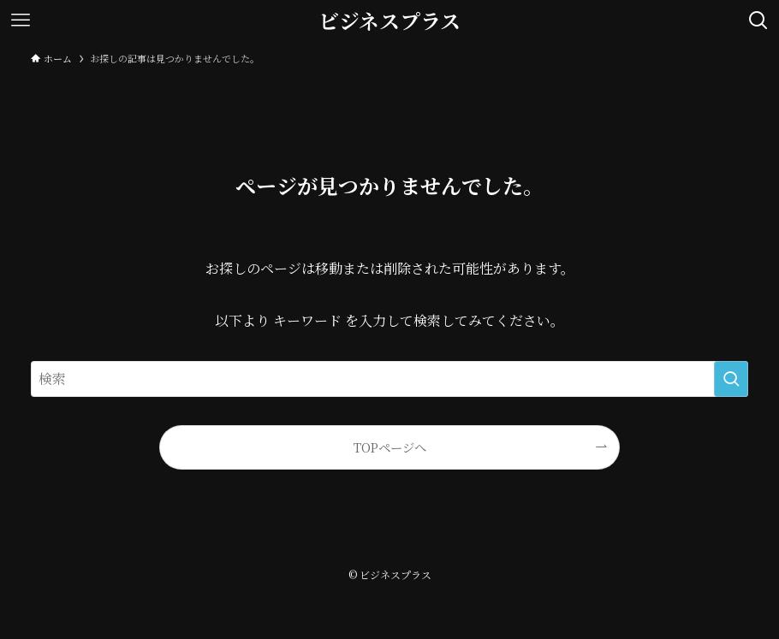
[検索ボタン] (758, 20)
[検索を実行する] (731, 379)
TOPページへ (390, 447)
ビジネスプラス (389, 20)
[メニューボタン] (20, 20)
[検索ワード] (389, 379)
